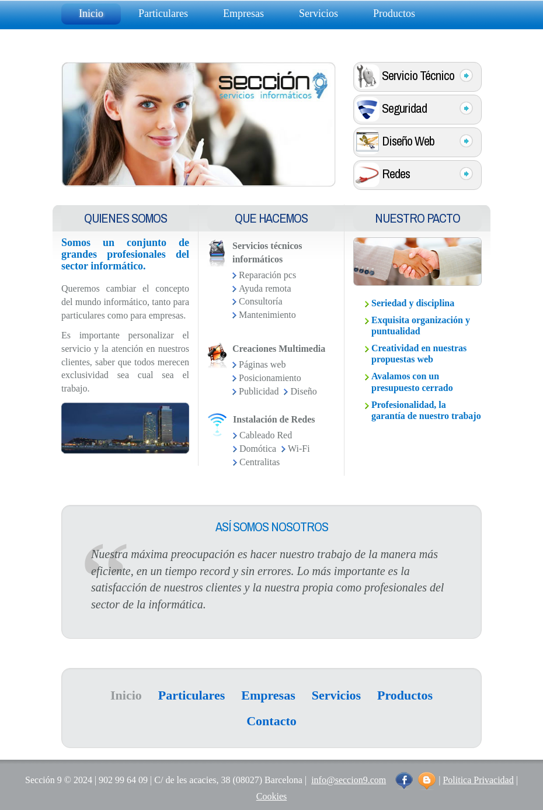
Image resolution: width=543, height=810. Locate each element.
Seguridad (414, 109)
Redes (414, 174)
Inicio (91, 13)
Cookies (271, 796)
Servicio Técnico (414, 76)
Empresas (243, 13)
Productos (394, 13)
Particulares (163, 13)
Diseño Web (414, 142)
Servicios (318, 13)
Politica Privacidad (478, 780)
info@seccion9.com (348, 780)
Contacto (98, 38)
